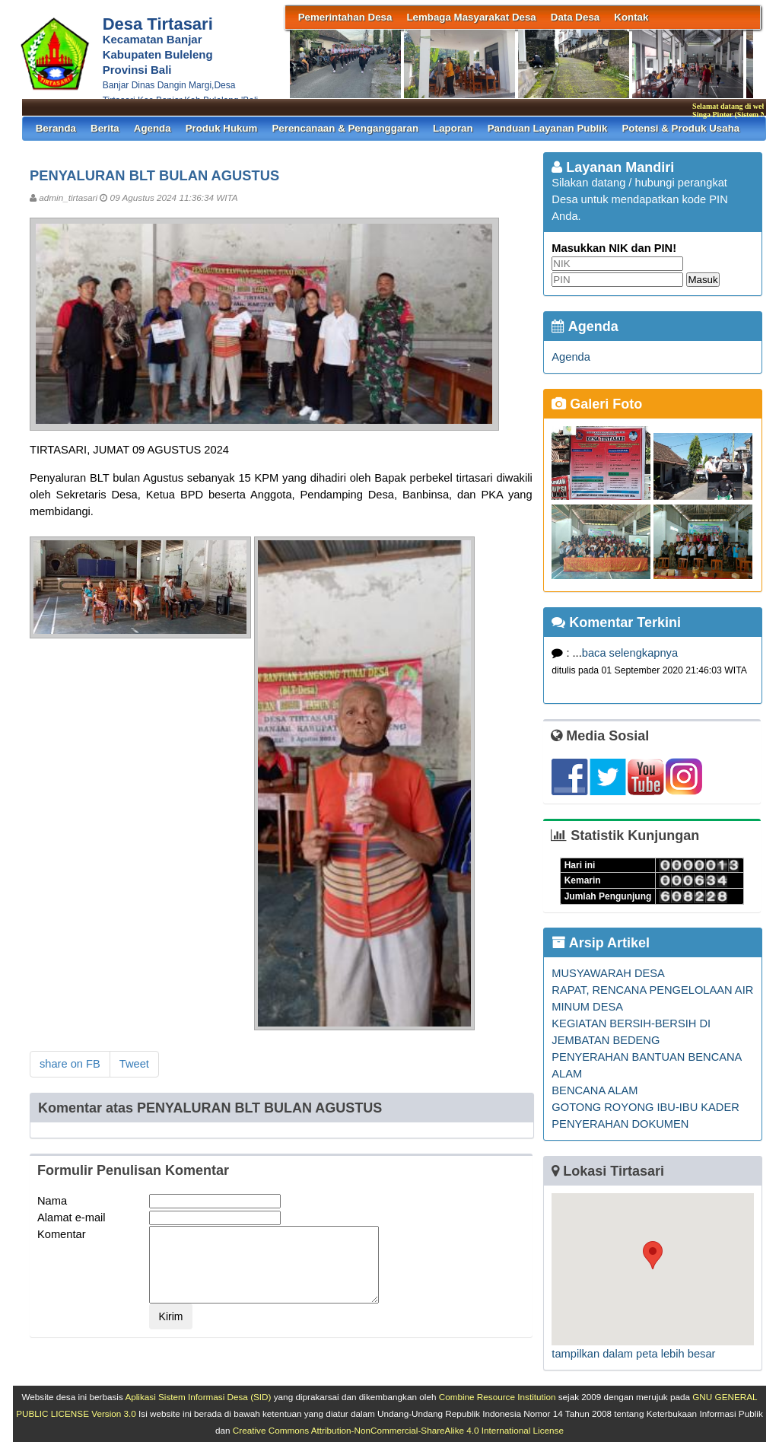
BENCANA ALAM (595, 1090)
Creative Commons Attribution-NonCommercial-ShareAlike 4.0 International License (398, 1430)
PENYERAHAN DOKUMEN (620, 1124)
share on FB (70, 1064)
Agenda (152, 128)
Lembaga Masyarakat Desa (471, 17)
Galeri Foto (597, 404)
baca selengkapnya (630, 653)
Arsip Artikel (601, 942)
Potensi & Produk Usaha (680, 128)
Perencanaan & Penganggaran (345, 128)
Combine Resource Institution (497, 1397)
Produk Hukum (222, 128)
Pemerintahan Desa (345, 17)
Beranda (56, 128)
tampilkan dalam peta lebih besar (633, 1354)
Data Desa (575, 17)
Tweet (134, 1064)
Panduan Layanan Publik (548, 128)
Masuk (702, 279)
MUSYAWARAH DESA (608, 973)
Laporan (453, 128)
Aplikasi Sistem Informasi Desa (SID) (198, 1397)
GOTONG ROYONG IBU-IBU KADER (645, 1107)
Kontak (631, 17)
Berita (105, 128)
